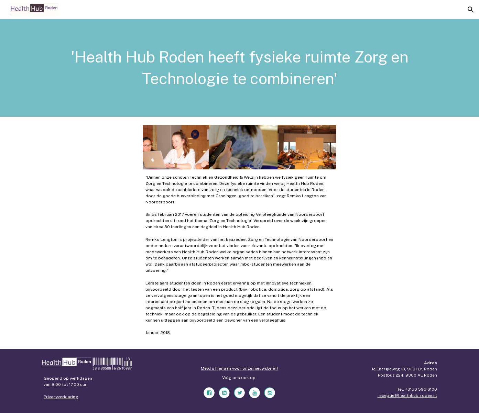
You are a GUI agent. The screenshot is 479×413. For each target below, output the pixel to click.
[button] (470, 9)
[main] (239, 68)
